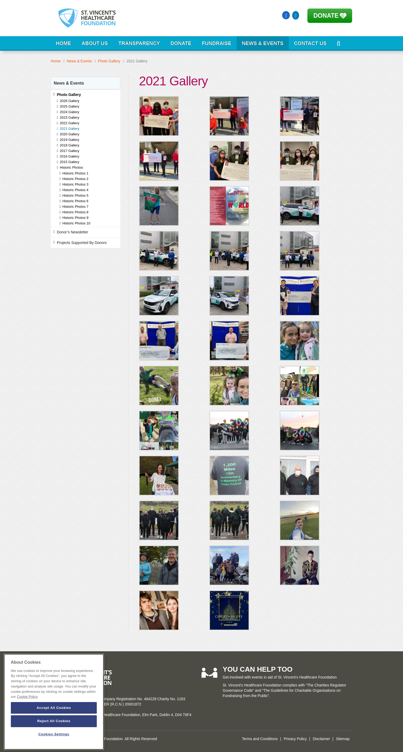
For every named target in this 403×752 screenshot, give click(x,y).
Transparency (139, 43)
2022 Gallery (69, 123)
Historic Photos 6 (75, 201)
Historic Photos (71, 167)
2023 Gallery (69, 117)
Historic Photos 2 (75, 179)
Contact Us (310, 43)
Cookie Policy (27, 697)
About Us (95, 43)
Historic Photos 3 (75, 184)
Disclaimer (321, 739)
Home (63, 43)
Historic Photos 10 (76, 223)
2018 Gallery (69, 145)
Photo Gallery (109, 61)
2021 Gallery (69, 129)
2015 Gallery (69, 162)
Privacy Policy (295, 739)
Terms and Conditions (260, 739)
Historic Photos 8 (75, 212)
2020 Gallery (69, 134)
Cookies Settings (53, 734)
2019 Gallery (69, 140)
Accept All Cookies (53, 708)
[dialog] (53, 701)
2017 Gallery (69, 151)
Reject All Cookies (54, 721)
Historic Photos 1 (75, 173)
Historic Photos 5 (75, 195)
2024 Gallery (69, 112)
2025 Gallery (69, 106)
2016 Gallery (69, 156)
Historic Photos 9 (75, 218)
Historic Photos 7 (75, 207)
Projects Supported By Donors (82, 243)
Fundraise (216, 43)
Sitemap (343, 739)
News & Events (262, 43)
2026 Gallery (69, 101)
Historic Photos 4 (75, 190)
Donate (325, 15)
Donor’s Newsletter (72, 232)
